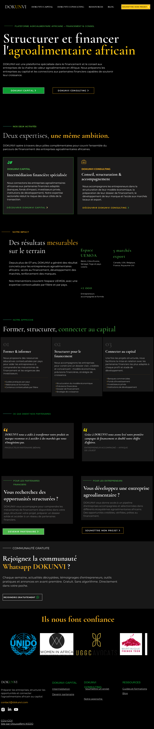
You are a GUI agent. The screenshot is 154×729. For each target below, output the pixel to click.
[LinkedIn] (10, 709)
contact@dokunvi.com (14, 702)
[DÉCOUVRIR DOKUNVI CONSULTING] (105, 208)
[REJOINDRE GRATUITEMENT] (22, 597)
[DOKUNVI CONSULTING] (73, 90)
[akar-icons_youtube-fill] (16, 709)
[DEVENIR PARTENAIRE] (23, 531)
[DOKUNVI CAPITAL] (23, 90)
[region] (93, 261)
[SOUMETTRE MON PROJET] (135, 6)
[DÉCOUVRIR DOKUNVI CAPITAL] (27, 207)
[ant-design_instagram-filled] (3, 709)
